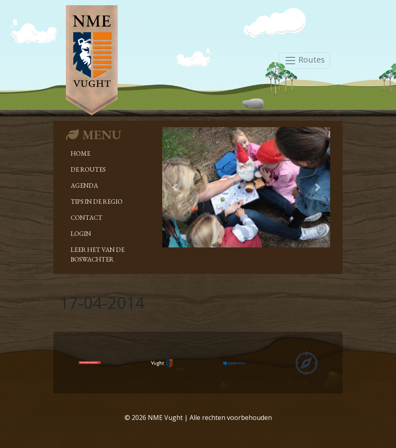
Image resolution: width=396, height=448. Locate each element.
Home (80, 153)
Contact (86, 217)
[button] (175, 187)
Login (81, 233)
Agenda (84, 185)
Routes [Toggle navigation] (304, 60)
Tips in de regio (96, 201)
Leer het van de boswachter (98, 254)
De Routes (88, 169)
